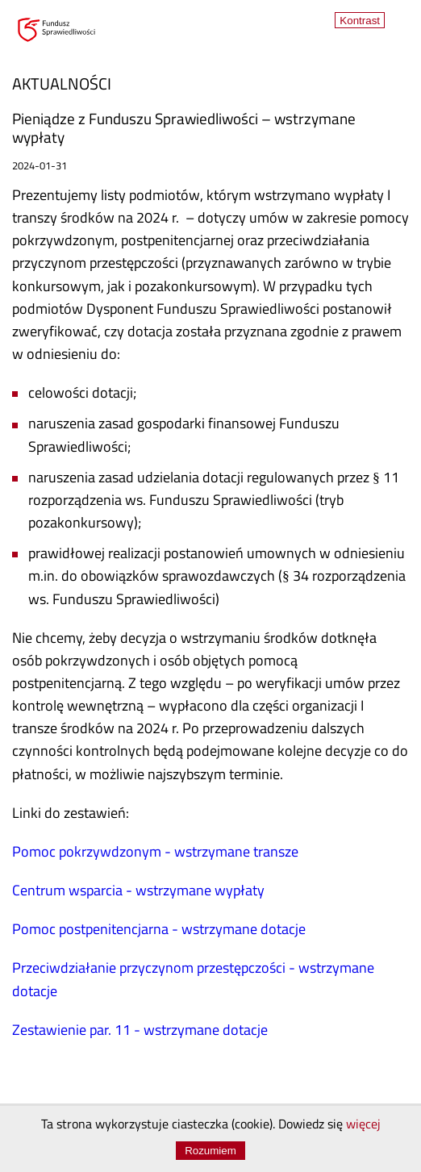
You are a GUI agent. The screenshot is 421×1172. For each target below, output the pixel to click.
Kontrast (360, 21)
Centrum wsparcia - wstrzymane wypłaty (138, 892)
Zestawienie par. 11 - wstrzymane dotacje (140, 1031)
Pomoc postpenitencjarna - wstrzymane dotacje (159, 930)
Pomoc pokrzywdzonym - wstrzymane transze (155, 853)
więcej (363, 1125)
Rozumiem (210, 1151)
